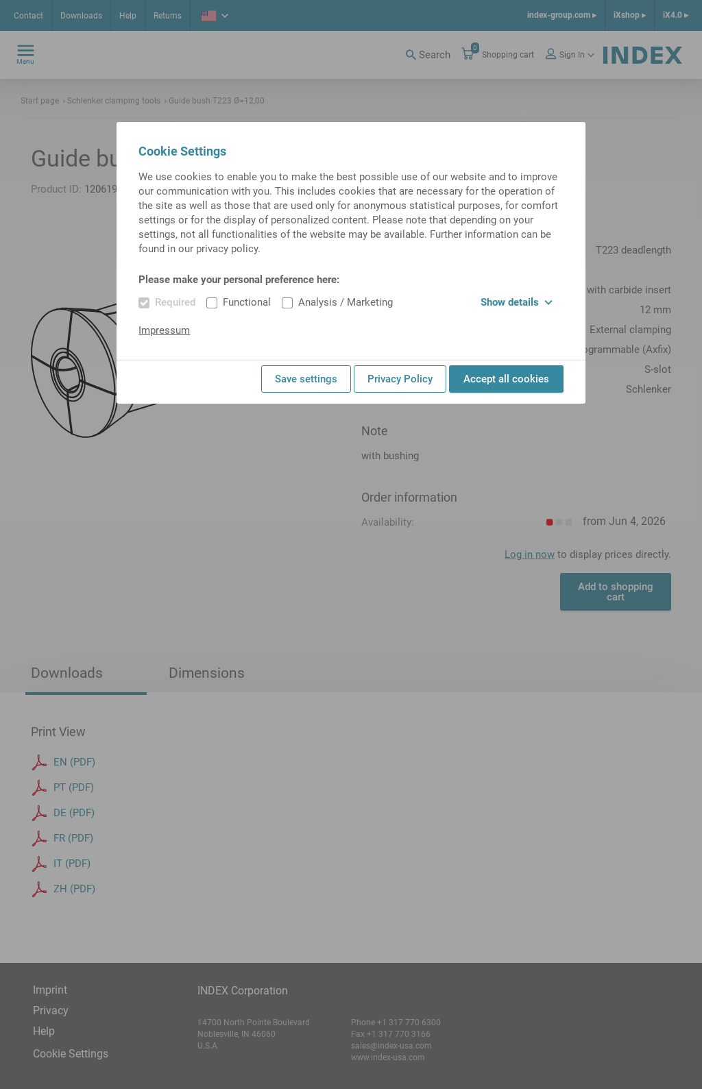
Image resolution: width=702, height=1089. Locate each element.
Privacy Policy (400, 379)
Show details (517, 302)
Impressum (164, 330)
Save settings (306, 379)
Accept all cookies (506, 379)
